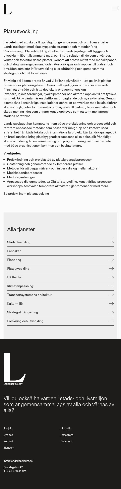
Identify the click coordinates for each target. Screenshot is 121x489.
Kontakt (8, 441)
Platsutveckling (18, 268)
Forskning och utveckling (25, 321)
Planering (14, 260)
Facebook (67, 441)
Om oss (8, 435)
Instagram (67, 435)
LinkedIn (66, 428)
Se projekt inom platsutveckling (26, 193)
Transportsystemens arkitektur (29, 295)
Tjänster (9, 447)
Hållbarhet (14, 277)
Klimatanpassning (20, 286)
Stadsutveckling (18, 242)
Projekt (8, 428)
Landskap (14, 251)
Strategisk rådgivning (22, 312)
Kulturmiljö (15, 303)
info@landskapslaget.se (18, 461)
